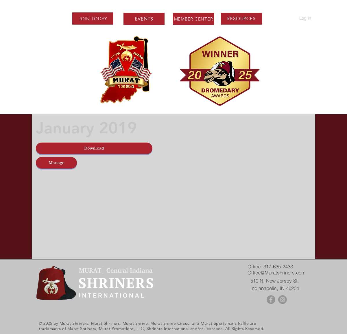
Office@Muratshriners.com (276, 273)
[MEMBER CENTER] (193, 19)
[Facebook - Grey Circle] (271, 299)
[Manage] (56, 163)
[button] (241, 19)
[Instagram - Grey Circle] (282, 299)
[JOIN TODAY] (92, 18)
